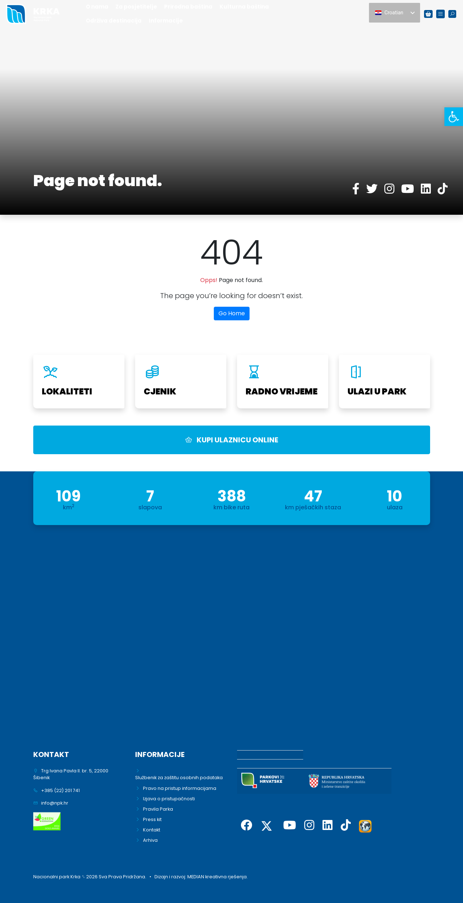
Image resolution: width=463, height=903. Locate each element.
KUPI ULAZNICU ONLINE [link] (231, 440)
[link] (453, 116)
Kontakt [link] (151, 830)
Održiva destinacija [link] (114, 20)
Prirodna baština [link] (188, 6)
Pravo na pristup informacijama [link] (179, 788)
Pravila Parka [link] (158, 809)
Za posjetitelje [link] (136, 6)
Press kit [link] (152, 819)
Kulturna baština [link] (244, 6)
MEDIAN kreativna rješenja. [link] (217, 877)
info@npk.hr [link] (54, 803)
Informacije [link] (166, 20)
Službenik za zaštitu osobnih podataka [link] (179, 778)
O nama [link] (97, 6)
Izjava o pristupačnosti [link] (169, 799)
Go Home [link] (231, 313)
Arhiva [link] (150, 840)
